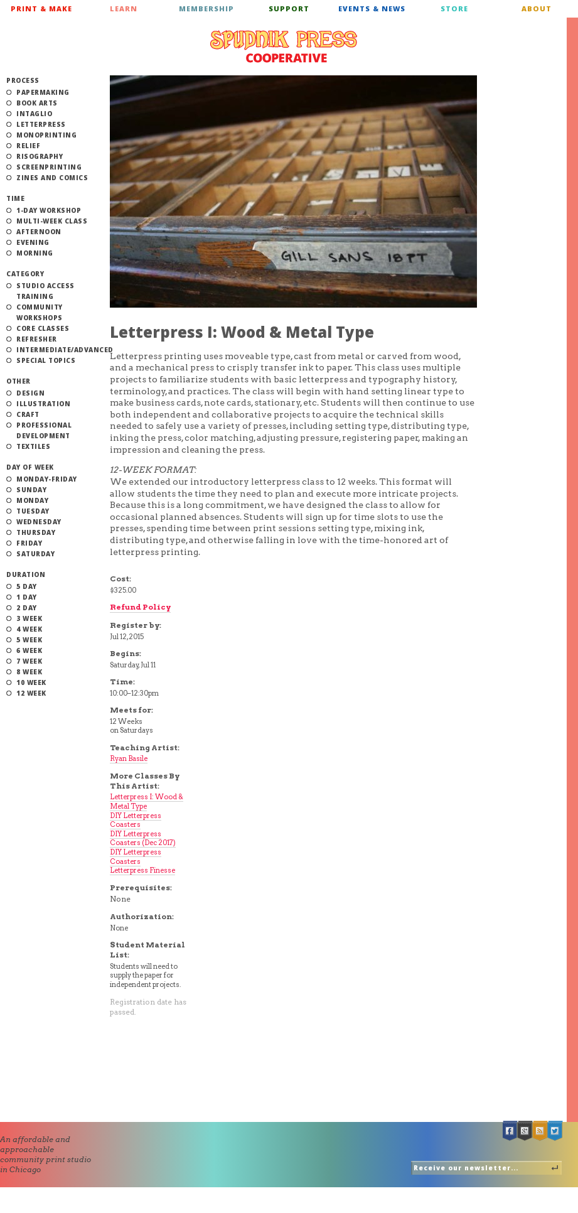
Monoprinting (46, 135)
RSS (540, 1131)
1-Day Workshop (48, 210)
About (537, 8)
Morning (34, 253)
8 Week (29, 671)
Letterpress (41, 124)
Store (454, 8)
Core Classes (42, 328)
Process (23, 80)
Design (30, 393)
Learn (123, 8)
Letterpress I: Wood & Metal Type (146, 801)
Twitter (555, 1131)
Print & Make (41, 8)
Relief (28, 145)
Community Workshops (39, 312)
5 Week (29, 639)
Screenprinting (49, 167)
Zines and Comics (52, 177)
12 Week (31, 693)
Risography (39, 156)
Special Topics (45, 360)
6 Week (29, 650)
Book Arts (37, 103)
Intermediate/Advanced (65, 349)
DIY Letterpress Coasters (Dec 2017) (143, 838)
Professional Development (44, 430)
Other (18, 381)
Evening (33, 242)
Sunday (31, 489)
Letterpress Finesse (142, 870)
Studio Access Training (45, 291)
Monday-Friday (46, 479)
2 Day (26, 607)
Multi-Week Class (51, 221)
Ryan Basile (128, 758)
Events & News (371, 8)
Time (15, 198)
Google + (525, 1131)
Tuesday (33, 511)
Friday (29, 543)
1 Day (26, 597)
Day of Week (30, 467)
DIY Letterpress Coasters (135, 820)
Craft (28, 414)
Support (289, 8)
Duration (25, 574)
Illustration (43, 403)
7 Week (29, 661)
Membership (206, 8)
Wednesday (39, 521)
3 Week (29, 618)
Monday (32, 500)
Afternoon (39, 231)
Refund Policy (140, 607)
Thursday (35, 532)
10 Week (31, 682)
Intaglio (34, 113)
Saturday (35, 553)
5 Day (26, 586)
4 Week (29, 629)
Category (25, 273)
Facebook (510, 1131)
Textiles (33, 446)
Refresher (36, 339)
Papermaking (43, 92)
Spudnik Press (283, 46)
